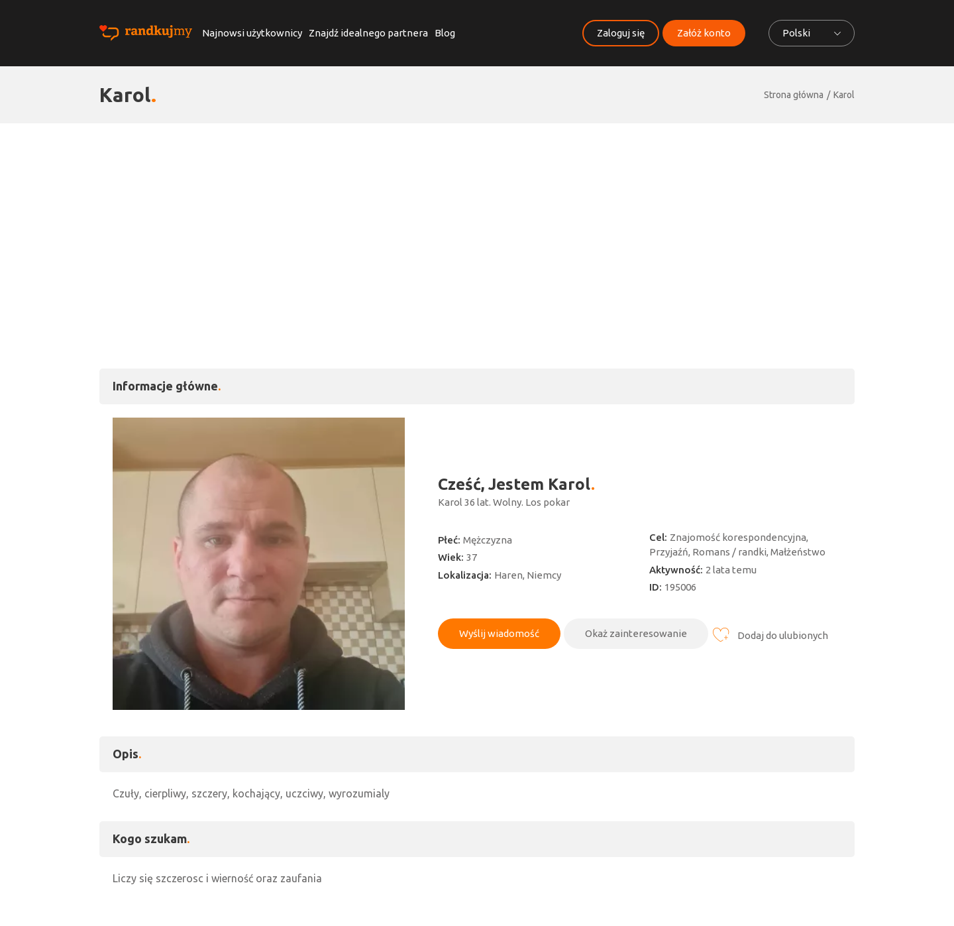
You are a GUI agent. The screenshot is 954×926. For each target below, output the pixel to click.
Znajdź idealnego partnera (368, 32)
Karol (844, 94)
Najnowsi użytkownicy (252, 32)
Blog (445, 32)
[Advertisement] (477, 223)
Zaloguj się (621, 32)
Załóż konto (704, 32)
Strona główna (793, 94)
